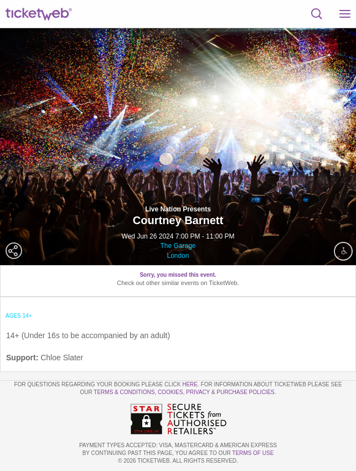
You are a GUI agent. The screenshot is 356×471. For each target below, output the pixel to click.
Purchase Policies (245, 392)
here (190, 384)
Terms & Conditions (124, 392)
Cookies (170, 392)
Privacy (198, 392)
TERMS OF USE (253, 453)
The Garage (177, 246)
